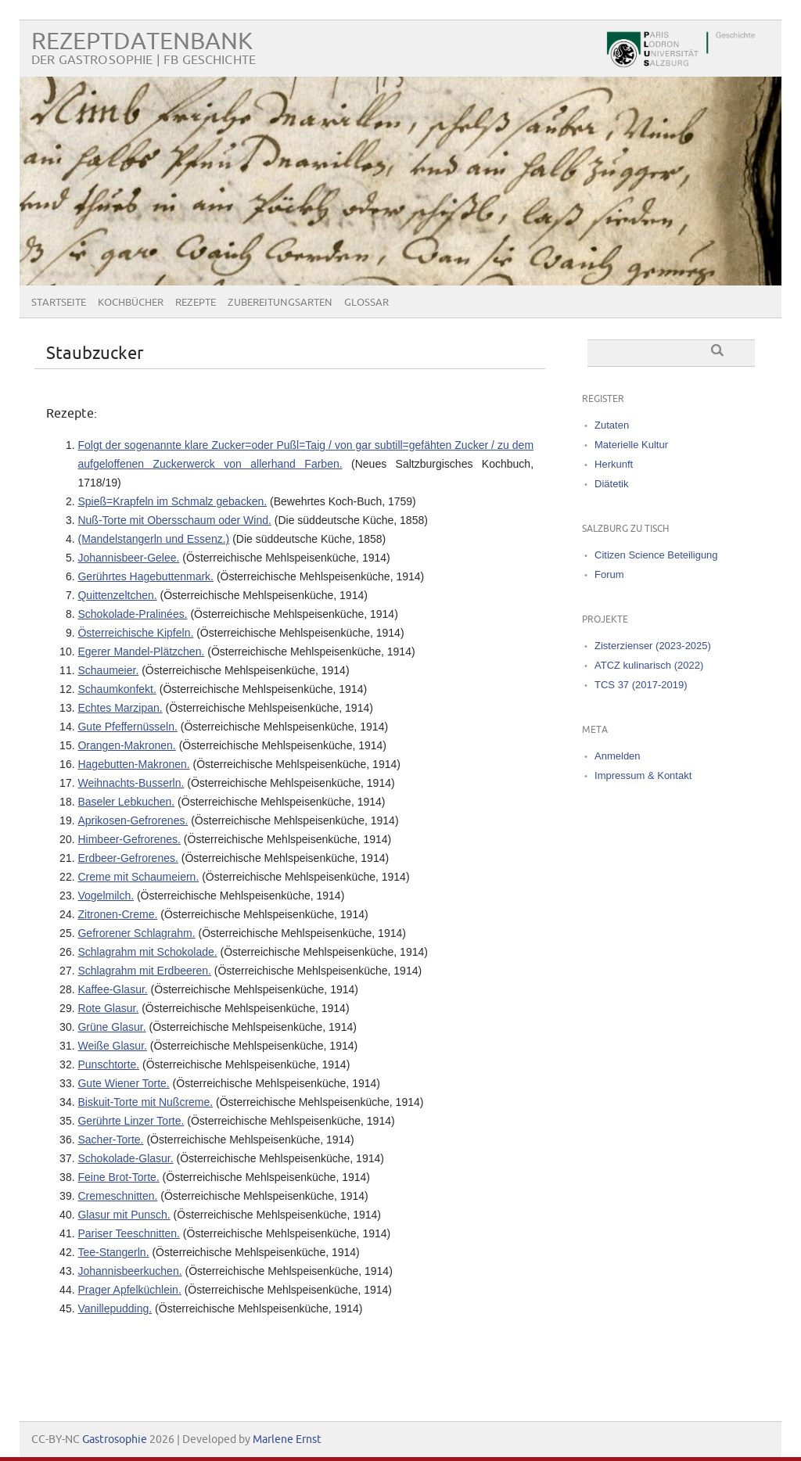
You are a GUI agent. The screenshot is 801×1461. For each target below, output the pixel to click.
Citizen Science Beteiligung (656, 555)
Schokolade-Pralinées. (132, 614)
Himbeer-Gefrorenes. (129, 839)
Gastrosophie (114, 1439)
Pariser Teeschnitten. (128, 1233)
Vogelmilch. (105, 895)
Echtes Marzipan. (119, 708)
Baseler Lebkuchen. (125, 801)
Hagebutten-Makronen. (133, 764)
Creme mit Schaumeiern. (138, 876)
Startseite (58, 302)
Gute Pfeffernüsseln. (127, 726)
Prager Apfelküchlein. (129, 1289)
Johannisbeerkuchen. (129, 1271)
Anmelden (617, 756)
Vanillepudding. (114, 1308)
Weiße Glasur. (111, 1045)
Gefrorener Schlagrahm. (136, 933)
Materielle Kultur (631, 445)
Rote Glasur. (107, 1008)
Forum (609, 574)
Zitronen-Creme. (117, 914)
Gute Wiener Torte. (123, 1083)
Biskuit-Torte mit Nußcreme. (145, 1102)
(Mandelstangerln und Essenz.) (153, 539)
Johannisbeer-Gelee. (128, 557)
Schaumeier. (107, 670)
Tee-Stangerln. (113, 1252)
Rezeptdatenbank (142, 42)
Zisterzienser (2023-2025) (652, 646)
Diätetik (611, 484)
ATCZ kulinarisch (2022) (648, 665)
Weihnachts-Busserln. (130, 783)
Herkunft (613, 464)
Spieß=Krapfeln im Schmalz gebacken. (172, 501)
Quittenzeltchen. (116, 595)
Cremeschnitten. (117, 1196)
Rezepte (195, 302)
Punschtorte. (108, 1064)
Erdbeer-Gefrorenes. (127, 858)
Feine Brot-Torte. (118, 1177)
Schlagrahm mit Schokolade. (147, 952)
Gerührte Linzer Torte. (130, 1121)
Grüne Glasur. (111, 1027)
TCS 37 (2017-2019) (641, 685)
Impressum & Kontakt (642, 775)
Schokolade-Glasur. (125, 1158)
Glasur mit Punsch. (123, 1214)
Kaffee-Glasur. (112, 989)
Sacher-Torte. (110, 1139)
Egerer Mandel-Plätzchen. (140, 651)
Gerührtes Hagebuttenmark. (145, 576)
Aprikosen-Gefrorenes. (132, 820)
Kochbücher (130, 302)
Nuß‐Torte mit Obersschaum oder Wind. (174, 520)
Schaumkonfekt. (116, 689)
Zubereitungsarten (280, 302)
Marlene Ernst (287, 1439)
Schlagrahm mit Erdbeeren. (143, 970)
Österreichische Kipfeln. (135, 632)
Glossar (366, 302)
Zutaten (611, 425)
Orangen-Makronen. (126, 745)
